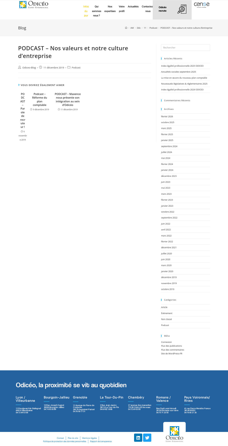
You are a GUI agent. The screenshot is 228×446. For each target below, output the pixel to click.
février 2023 (167, 199)
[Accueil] (126, 27)
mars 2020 (166, 265)
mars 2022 (166, 235)
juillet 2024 (166, 152)
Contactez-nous (148, 9)
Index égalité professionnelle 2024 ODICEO (182, 89)
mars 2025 (166, 128)
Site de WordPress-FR (171, 353)
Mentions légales (89, 438)
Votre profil (122, 9)
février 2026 (167, 116)
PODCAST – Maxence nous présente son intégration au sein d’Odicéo (68, 99)
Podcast (76, 67)
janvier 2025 (167, 140)
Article (164, 307)
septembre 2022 (169, 217)
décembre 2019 (169, 277)
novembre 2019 (169, 283)
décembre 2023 (169, 176)
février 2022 (167, 241)
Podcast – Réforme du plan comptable (39, 99)
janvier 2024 (167, 169)
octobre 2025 (167, 122)
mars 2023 (166, 193)
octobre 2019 (167, 289)
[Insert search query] (185, 47)
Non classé (166, 319)
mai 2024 (165, 158)
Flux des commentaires (172, 349)
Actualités (133, 6)
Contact (60, 438)
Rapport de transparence (101, 441)
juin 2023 (165, 181)
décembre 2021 (169, 247)
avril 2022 (166, 229)
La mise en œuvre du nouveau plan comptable (184, 77)
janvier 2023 (167, 205)
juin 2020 (165, 259)
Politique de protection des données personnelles (64, 441)
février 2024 (167, 164)
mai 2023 (165, 187)
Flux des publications (171, 345)
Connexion (166, 342)
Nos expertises (110, 9)
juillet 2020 (166, 253)
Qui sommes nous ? (96, 11)
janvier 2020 (167, 271)
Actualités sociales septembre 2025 (179, 71)
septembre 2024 (169, 146)
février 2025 (167, 134)
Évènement (166, 313)
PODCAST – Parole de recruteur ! (22, 110)
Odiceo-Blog (29, 67)
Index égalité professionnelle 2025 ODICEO (182, 65)
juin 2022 (165, 223)
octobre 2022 (167, 211)
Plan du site (73, 438)
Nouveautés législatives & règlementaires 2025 (184, 83)
